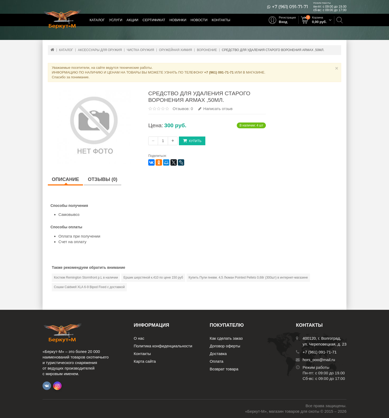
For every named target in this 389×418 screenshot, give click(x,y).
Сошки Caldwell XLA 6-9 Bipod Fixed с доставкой (89, 287)
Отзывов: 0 (183, 108)
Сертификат (153, 20)
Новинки (177, 20)
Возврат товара (224, 369)
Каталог (97, 20)
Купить (192, 140)
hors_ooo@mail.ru (319, 359)
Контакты (221, 20)
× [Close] (336, 68)
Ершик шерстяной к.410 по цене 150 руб (153, 277)
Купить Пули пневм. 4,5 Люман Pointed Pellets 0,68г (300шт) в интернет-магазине (248, 277)
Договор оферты (225, 346)
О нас (139, 338)
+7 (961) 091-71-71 (290, 6)
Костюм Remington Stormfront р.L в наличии (86, 277)
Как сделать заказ (226, 338)
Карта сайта (145, 361)
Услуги (115, 20)
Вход (283, 22)
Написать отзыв (215, 108)
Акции (132, 20)
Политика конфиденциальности (163, 346)
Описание (65, 179)
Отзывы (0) (102, 179)
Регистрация (287, 17)
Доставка (218, 353)
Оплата (217, 361)
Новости (199, 20)
